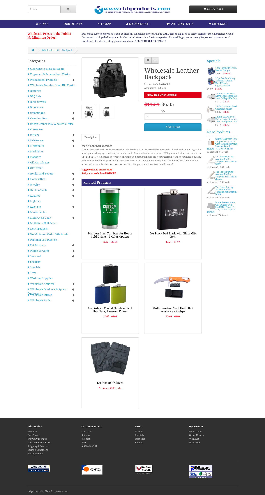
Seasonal (34, 256)
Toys (32, 272)
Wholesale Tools (39, 300)
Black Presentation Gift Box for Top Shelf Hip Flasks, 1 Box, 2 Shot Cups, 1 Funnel (221, 207)
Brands (139, 431)
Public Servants (38, 250)
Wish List (194, 439)
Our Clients (33, 435)
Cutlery (33, 134)
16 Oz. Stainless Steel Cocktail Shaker (226, 107)
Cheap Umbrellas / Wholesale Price (51, 123)
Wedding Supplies (40, 278)
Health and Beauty (40, 173)
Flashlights (35, 151)
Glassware (35, 168)
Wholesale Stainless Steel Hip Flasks (51, 85)
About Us (32, 431)
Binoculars (35, 107)
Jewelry (34, 184)
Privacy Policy (35, 453)
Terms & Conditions (38, 450)
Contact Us (87, 431)
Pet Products (37, 245)
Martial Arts (36, 212)
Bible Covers (37, 101)
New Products (37, 228)
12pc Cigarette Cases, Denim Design (226, 69)
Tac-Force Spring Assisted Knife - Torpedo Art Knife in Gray (226, 160)
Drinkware (36, 140)
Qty (163, 110)
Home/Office (36, 179)
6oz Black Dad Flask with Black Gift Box (173, 235)
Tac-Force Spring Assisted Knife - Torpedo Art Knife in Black (226, 191)
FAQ (84, 442)
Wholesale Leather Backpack (57, 50)
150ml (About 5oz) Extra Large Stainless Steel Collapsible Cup (226, 96)
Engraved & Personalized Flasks (49, 74)
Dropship (140, 439)
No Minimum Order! (42, 37)
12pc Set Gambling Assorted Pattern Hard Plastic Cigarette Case (225, 82)
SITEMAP (104, 24)
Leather (34, 195)
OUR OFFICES (73, 24)
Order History (196, 435)
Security (34, 261)
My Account (195, 431)
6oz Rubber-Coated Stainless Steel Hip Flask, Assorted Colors (110, 310)
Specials (34, 267)
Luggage (34, 206)
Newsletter (194, 442)
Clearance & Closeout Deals (46, 68)
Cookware (35, 129)
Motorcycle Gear (39, 217)
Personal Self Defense (42, 239)
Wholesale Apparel (41, 283)
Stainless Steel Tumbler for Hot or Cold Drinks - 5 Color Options (110, 235)
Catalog (139, 442)
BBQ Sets (34, 96)
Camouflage (36, 112)
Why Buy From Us (37, 439)
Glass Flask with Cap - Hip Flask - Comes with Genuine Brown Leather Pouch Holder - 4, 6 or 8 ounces (222, 144)
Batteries (34, 90)
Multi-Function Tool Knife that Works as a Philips (173, 310)
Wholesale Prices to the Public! (49, 33)
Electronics (36, 146)
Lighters (34, 201)
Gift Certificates (38, 162)
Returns (86, 435)
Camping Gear (38, 118)
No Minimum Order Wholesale (48, 234)
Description (90, 137)
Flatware (34, 157)
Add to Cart (172, 127)
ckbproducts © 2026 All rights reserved (48, 491)
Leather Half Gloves (110, 382)
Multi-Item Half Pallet (42, 223)
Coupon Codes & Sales (39, 442)
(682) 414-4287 (89, 446)
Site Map (86, 439)
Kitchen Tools (37, 190)
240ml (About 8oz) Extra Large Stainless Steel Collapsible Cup (226, 119)
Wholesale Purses (40, 294)
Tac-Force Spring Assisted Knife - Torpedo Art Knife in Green (226, 176)
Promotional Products (42, 79)
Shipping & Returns (38, 446)
